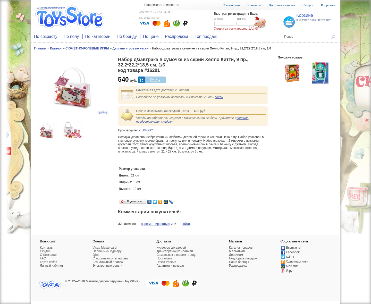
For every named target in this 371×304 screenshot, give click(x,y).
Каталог (56, 48)
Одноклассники (297, 261)
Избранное (328, 5)
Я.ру (289, 271)
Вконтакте (293, 247)
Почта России (166, 262)
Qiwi (95, 255)
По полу (71, 36)
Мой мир (292, 266)
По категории (98, 36)
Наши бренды (239, 262)
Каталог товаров (241, 247)
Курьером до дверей (171, 247)
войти (186, 224)
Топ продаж (206, 36)
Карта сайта (48, 262)
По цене (150, 36)
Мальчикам (237, 251)
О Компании (48, 255)
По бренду (127, 36)
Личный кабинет (51, 265)
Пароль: (248, 21)
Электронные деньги (107, 265)
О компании (231, 5)
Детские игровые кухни (131, 48)
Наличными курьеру (106, 251)
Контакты (254, 5)
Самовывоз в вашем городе (176, 255)
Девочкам (236, 255)
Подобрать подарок (243, 258)
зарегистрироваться (155, 224)
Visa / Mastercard (104, 247)
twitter (290, 257)
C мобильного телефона (110, 258)
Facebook (293, 252)
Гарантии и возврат (170, 265)
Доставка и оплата (282, 5)
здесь (219, 97)
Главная (40, 48)
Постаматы (164, 258)
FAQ (43, 258)
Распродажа (176, 36)
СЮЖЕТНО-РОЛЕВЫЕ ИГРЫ (87, 48)
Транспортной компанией (174, 251)
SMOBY (147, 130)
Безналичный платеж (107, 262)
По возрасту (45, 36)
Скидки (307, 5)
